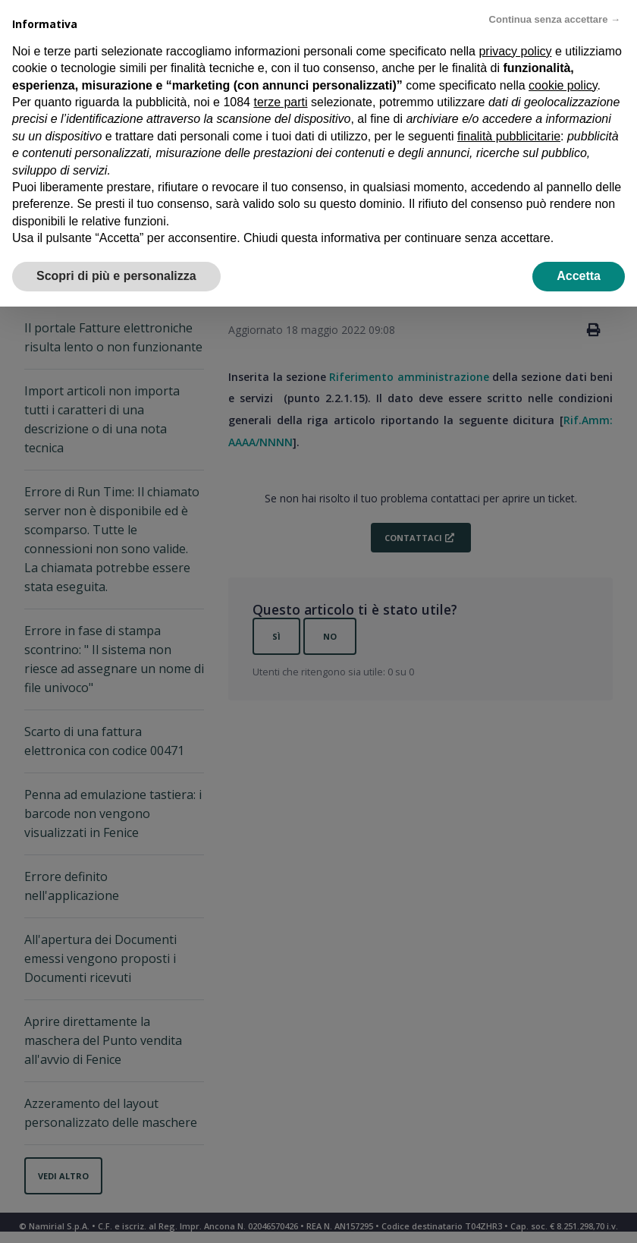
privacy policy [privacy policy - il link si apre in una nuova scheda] (515, 51)
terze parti (280, 102)
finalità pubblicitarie (508, 136)
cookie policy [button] (563, 85)
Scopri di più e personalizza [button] (116, 275)
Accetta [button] (579, 275)
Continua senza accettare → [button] (554, 19)
